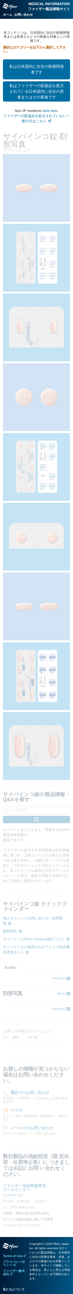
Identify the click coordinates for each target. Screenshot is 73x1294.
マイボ (16, 1110)
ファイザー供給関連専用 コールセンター (24, 1188)
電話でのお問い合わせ (29, 1093)
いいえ (32, 1037)
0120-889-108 (12, 1195)
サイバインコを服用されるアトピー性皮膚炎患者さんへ (36, 949)
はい (16, 1037)
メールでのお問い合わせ (31, 1128)
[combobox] (36, 814)
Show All (58, 978)
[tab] (14, 968)
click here (49, 111)
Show (61, 993)
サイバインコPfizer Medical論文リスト (34, 939)
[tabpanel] (36, 993)
